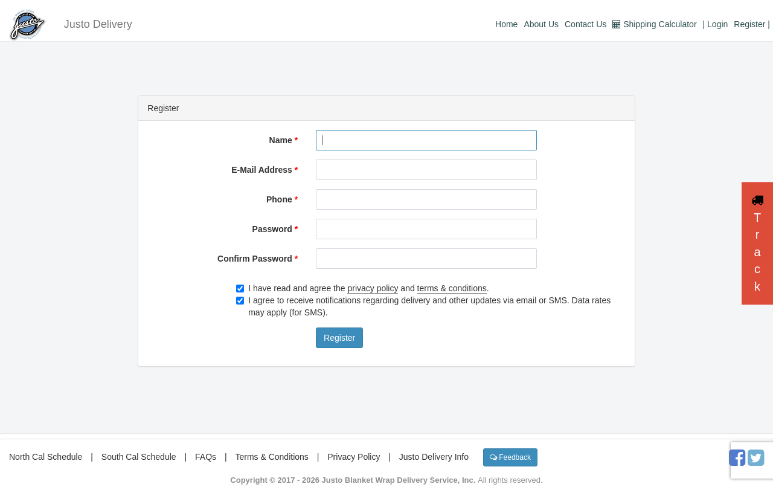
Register (339, 338)
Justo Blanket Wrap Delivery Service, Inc (397, 480)
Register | (752, 24)
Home (506, 24)
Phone (282, 199)
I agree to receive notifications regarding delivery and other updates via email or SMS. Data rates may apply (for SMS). (423, 306)
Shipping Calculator (654, 24)
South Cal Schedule (138, 457)
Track (757, 243)
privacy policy (372, 288)
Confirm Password (257, 258)
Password (275, 229)
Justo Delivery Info (434, 457)
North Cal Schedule (45, 457)
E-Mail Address (264, 170)
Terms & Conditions (271, 457)
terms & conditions (452, 288)
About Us (541, 24)
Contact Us (585, 24)
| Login (715, 24)
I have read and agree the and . (362, 288)
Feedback (510, 457)
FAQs (205, 457)
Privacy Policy (353, 457)
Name (283, 140)
